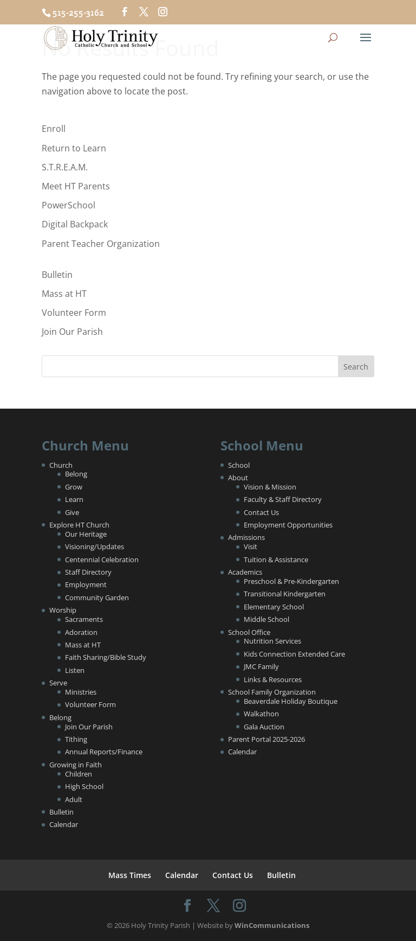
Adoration (81, 632)
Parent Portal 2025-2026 (266, 739)
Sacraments (84, 619)
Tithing (76, 739)
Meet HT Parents (76, 186)
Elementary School (274, 607)
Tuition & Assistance (276, 559)
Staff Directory (88, 572)
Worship (62, 610)
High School (84, 786)
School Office (249, 632)
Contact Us (261, 512)
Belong (76, 474)
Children (78, 774)
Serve (58, 683)
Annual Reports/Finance (103, 751)
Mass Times (129, 875)
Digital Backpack (75, 224)
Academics (245, 572)
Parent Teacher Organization (101, 244)
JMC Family (261, 666)
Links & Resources (273, 679)
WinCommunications (272, 925)
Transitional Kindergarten (285, 594)
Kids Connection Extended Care (294, 654)
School (239, 465)
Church (61, 465)
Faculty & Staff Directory (283, 499)
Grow (73, 487)
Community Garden (97, 597)
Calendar (63, 824)
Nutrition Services (272, 641)
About (238, 477)
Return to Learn (74, 148)
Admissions (246, 537)
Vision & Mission (270, 487)
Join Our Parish (72, 332)
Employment (86, 584)
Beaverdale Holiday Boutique (290, 701)
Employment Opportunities (288, 525)
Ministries (80, 692)
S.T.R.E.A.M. (65, 167)
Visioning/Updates (94, 546)
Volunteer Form (74, 313)
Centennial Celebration (102, 559)
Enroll (54, 129)
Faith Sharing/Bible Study (105, 657)
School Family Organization (272, 692)
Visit (250, 546)
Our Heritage (86, 534)
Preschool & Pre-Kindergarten (291, 581)
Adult (73, 799)
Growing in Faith (75, 765)
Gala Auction (264, 727)
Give (72, 512)
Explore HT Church (79, 525)
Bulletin (57, 275)
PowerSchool (68, 205)
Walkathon (261, 714)
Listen (74, 670)
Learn (74, 499)
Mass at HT (64, 294)
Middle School (266, 619)
